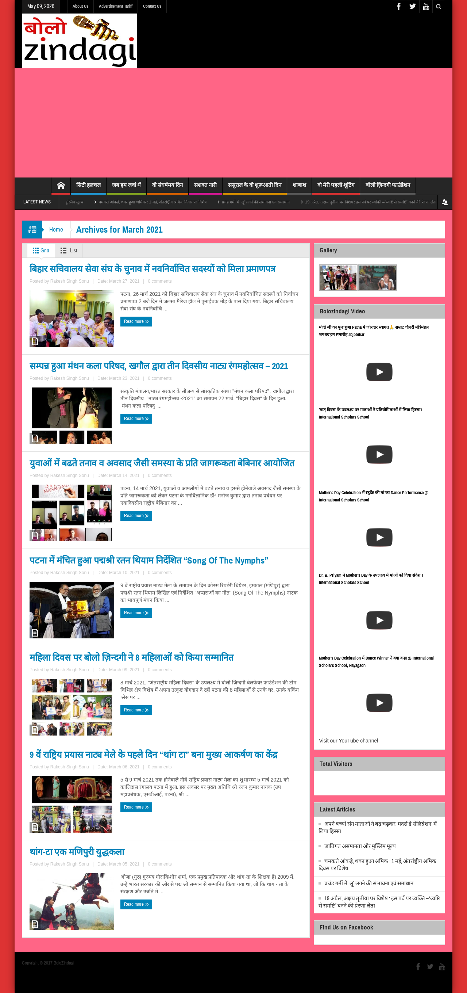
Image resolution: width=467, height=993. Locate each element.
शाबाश (299, 188)
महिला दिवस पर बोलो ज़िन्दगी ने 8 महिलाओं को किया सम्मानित (93, 703)
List (67, 250)
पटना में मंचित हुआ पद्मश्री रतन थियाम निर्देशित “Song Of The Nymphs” (228, 534)
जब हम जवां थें (126, 188)
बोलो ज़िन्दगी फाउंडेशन (388, 188)
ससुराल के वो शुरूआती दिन (255, 188)
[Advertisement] (233, 123)
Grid (39, 250)
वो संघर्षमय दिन (167, 188)
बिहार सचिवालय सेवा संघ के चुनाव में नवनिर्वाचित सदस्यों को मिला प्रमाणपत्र (88, 365)
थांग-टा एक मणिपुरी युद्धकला (63, 867)
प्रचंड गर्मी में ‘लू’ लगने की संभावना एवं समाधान (268, 202)
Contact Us (152, 6)
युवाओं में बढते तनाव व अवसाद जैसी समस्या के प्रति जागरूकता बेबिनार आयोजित (91, 534)
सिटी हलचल (88, 188)
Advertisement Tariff (115, 6)
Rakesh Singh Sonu (86, 401)
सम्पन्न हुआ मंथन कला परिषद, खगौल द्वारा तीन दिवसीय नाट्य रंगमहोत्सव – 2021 (228, 365)
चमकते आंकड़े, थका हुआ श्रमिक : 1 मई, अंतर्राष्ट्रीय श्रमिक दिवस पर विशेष (165, 202)
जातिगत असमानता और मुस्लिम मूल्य (69, 202)
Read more (43, 415)
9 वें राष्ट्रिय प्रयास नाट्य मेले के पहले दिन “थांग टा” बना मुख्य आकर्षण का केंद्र (237, 702)
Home (56, 229)
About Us (80, 6)
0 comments (119, 401)
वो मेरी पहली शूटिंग (336, 188)
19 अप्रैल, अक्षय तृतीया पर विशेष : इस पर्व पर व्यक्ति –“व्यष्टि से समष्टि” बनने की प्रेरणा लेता (383, 202)
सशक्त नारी (205, 188)
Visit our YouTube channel (348, 741)
